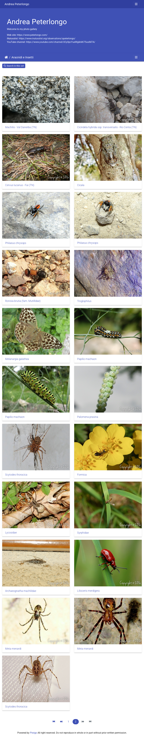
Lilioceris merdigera (88, 590)
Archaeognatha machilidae (20, 590)
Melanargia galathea (17, 359)
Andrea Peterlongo (17, 4)
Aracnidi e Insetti (22, 57)
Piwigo (33, 732)
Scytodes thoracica (16, 474)
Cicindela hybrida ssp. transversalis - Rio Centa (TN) (107, 127)
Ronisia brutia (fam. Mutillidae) (23, 300)
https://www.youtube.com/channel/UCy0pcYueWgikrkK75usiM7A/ (60, 42)
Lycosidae (11, 532)
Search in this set (14, 66)
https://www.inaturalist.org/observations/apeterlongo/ (47, 38)
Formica (82, 474)
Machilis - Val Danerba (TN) (21, 127)
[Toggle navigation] (136, 4)
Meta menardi (13, 648)
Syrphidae (83, 532)
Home (6, 57)
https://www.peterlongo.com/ (32, 35)
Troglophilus (84, 301)
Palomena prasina (87, 416)
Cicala (80, 185)
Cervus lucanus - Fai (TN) (19, 185)
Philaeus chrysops (15, 243)
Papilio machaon (87, 359)
